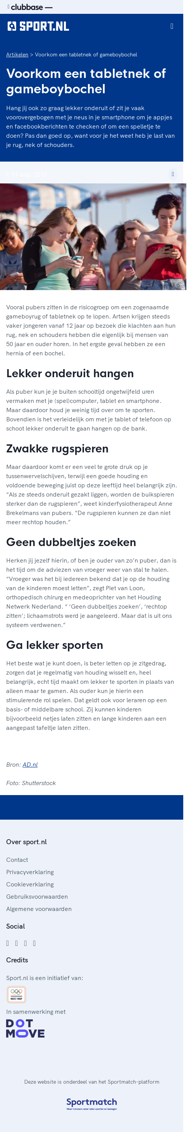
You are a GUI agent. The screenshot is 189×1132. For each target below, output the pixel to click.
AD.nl (30, 764)
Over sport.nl (26, 841)
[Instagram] (16, 943)
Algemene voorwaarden (39, 909)
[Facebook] (7, 943)
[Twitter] (25, 943)
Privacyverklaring (30, 872)
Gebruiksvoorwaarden (37, 896)
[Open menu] (172, 26)
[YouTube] (34, 943)
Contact (17, 859)
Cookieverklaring (30, 884)
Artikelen (17, 54)
